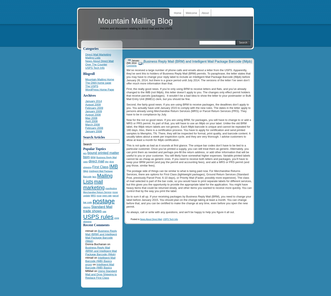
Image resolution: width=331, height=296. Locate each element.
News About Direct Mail (151, 219)
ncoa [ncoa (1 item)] (99, 195)
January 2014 (93, 101)
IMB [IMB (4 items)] (113, 166)
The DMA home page (98, 82)
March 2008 (92, 124)
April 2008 (91, 121)
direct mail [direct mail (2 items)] (96, 161)
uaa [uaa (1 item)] (104, 211)
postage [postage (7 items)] (104, 200)
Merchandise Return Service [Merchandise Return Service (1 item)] (97, 192)
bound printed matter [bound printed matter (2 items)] (103, 153)
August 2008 (93, 114)
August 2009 (93, 104)
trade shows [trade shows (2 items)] (92, 211)
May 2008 (91, 118)
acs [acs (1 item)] (85, 153)
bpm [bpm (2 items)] (86, 157)
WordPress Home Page (99, 89)
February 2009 (94, 107)
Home (177, 13)
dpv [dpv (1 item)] (107, 161)
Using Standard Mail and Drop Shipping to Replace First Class (101, 274)
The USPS (91, 86)
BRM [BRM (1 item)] (93, 157)
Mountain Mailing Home (99, 79)
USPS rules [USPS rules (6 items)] (98, 217)
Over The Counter (96, 64)
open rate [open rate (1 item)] (107, 195)
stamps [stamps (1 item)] (86, 207)
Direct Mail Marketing (98, 54)
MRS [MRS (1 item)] (93, 195)
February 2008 (94, 128)
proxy (88, 264)
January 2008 (93, 131)
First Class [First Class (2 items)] (100, 167)
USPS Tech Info (170, 219)
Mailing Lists (92, 57)
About (205, 13)
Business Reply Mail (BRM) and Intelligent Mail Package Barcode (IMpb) (198, 61)
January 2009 (93, 111)
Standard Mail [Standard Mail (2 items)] (101, 207)
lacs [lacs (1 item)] (94, 176)
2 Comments (135, 64)
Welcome (191, 13)
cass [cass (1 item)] (85, 161)
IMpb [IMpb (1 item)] (85, 171)
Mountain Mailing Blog (135, 21)
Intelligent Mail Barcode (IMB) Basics (100, 259)
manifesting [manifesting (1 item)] (111, 188)
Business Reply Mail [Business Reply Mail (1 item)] (106, 157)
